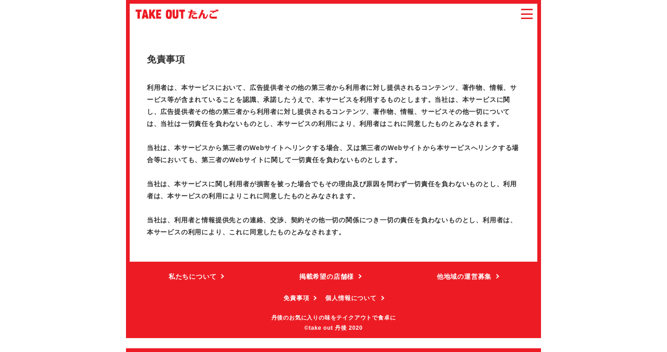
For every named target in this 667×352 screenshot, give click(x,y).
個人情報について (350, 298)
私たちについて (193, 276)
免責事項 (296, 298)
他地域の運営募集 (464, 276)
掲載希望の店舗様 (326, 276)
